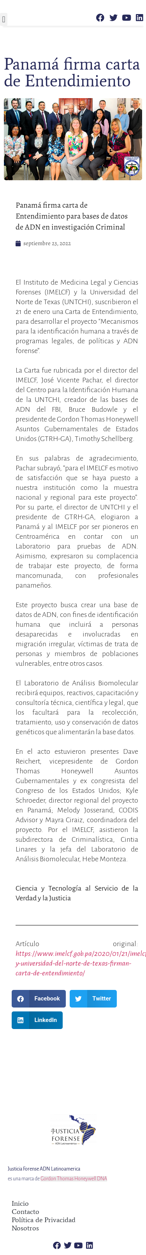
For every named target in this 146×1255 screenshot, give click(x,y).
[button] (3, 19)
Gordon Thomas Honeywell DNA (73, 1178)
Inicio (20, 1203)
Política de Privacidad (44, 1220)
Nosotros (25, 1228)
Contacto (25, 1212)
